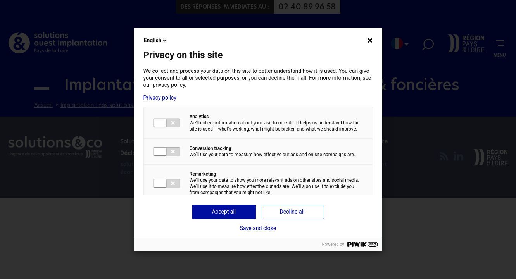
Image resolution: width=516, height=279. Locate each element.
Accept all (224, 211)
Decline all (292, 211)
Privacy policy (159, 98)
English (156, 40)
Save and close (258, 228)
